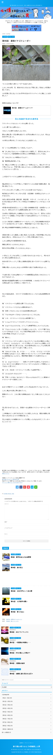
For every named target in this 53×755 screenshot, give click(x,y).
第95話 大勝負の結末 (17, 663)
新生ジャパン (5, 473)
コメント (6, 503)
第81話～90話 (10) (8, 725)
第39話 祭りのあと (17, 612)
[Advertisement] (14, 436)
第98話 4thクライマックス (19, 632)
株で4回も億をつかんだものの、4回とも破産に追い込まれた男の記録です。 (26, 749)
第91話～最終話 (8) (8, 729)
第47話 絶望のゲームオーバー (14, 619)
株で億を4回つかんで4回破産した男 (26, 746)
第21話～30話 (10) (8, 704)
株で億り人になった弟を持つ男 (10, 479)
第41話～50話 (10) (8, 711)
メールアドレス (8, 528)
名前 (5, 521)
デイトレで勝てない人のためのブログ (12, 482)
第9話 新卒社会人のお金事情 (21, 557)
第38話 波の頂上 (17, 567)
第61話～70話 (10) (8, 718)
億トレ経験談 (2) (6, 732)
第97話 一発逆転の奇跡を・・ (20, 642)
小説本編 (5, 493)
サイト (6, 534)
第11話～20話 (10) (8, 701)
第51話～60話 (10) (8, 715)
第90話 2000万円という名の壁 (21, 591)
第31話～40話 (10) (8, 708)
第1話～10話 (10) (7, 698)
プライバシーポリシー (29, 742)
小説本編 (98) (5, 694)
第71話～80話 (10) (8, 722)
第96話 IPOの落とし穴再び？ (20, 653)
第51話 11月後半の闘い (19, 601)
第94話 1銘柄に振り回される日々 (21, 673)
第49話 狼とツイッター (12, 621)
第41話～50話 (11, 493)
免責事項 (21, 742)
